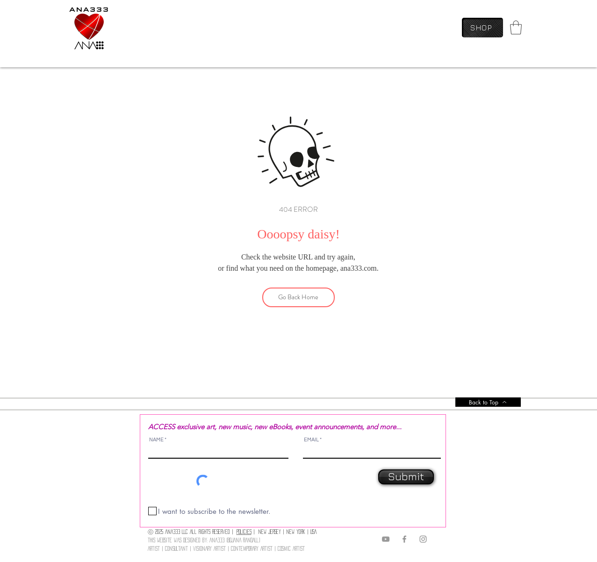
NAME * (157, 439)
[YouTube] (385, 539)
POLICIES (244, 531)
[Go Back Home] (298, 297)
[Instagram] (423, 539)
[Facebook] (404, 539)
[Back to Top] (488, 402)
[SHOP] (482, 27)
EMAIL (311, 439)
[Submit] (406, 476)
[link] (516, 28)
